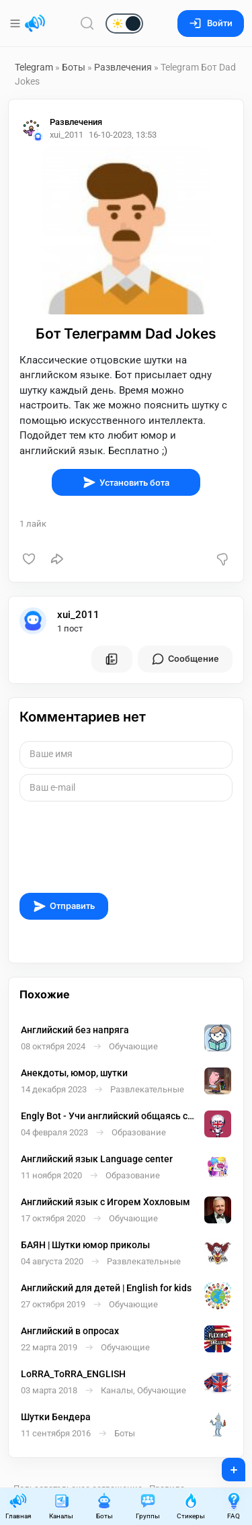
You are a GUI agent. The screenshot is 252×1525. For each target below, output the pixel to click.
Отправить (64, 906)
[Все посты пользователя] (111, 659)
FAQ (233, 1506)
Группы (147, 1506)
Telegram (34, 67)
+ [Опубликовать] (225, 1465)
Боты (73, 67)
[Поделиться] (57, 559)
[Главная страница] (35, 23)
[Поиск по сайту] (87, 23)
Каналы (61, 1506)
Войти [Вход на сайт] (211, 23)
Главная (18, 1506)
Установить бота (126, 482)
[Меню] (16, 23)
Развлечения (123, 67)
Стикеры (191, 1506)
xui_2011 (78, 615)
